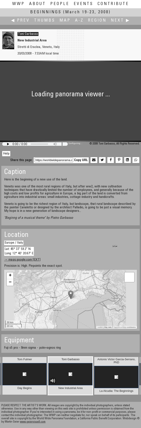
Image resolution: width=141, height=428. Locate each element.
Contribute (113, 4)
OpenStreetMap (120, 327)
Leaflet (100, 327)
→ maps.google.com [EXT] (22, 260)
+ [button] (10, 275)
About (37, 4)
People (59, 4)
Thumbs (44, 21)
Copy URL (81, 160)
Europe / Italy (14, 243)
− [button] (10, 282)
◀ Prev (20, 21)
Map (65, 21)
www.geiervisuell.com (32, 422)
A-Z (79, 21)
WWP (18, 4)
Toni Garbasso (28, 34)
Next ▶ (120, 21)
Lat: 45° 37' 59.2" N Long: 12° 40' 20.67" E (19, 251)
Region (97, 21)
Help (6, 153)
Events (83, 4)
